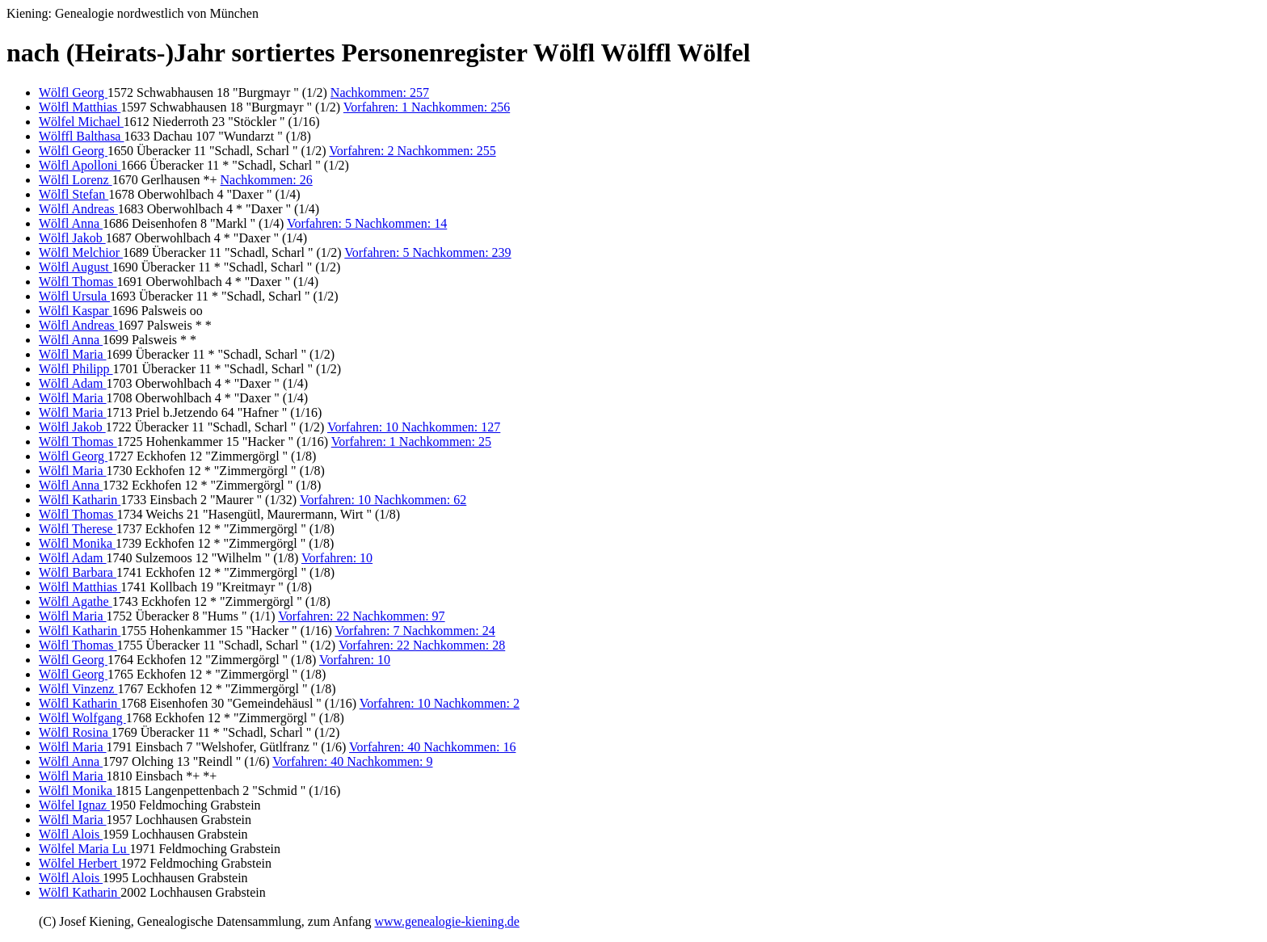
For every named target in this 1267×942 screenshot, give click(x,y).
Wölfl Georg (73, 92)
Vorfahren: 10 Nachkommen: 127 (413, 427)
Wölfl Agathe (75, 601)
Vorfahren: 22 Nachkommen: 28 (422, 645)
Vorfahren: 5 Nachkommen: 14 (367, 223)
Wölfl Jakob (72, 238)
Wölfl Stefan (73, 194)
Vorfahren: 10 (337, 558)
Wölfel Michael (81, 121)
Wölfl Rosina (75, 732)
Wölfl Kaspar (75, 311)
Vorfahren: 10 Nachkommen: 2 (440, 703)
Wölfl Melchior (81, 252)
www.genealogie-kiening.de (446, 921)
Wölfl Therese (77, 529)
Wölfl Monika (77, 543)
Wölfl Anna (71, 223)
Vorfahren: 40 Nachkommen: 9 (352, 761)
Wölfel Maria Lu (84, 849)
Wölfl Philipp (76, 369)
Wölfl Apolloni (79, 165)
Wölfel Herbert (79, 863)
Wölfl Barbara (77, 572)
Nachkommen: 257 (379, 92)
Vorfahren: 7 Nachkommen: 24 (415, 630)
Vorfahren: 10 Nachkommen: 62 (383, 500)
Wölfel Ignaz (74, 805)
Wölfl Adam (73, 383)
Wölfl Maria (73, 354)
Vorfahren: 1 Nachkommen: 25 (411, 441)
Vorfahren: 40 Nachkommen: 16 (432, 747)
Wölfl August (75, 267)
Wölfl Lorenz (75, 180)
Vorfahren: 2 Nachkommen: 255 (412, 151)
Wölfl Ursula (74, 296)
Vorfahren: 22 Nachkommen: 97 (361, 616)
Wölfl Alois (71, 834)
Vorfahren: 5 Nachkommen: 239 (427, 252)
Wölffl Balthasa (81, 136)
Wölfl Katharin (79, 500)
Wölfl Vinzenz (78, 689)
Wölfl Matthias (79, 107)
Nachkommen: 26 (267, 180)
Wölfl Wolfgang (82, 718)
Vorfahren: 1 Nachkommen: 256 (426, 107)
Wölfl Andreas (78, 209)
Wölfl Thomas (78, 281)
